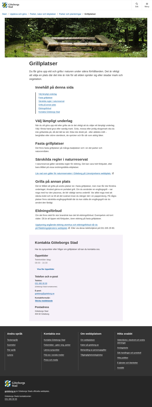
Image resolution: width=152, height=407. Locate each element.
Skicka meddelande (44, 301)
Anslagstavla (122, 348)
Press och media (51, 360)
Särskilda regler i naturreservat (51, 101)
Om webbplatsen (88, 340)
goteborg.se (10, 391)
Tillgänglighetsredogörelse (92, 355)
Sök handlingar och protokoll (129, 353)
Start (4, 14)
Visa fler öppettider (45, 269)
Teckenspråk (12, 340)
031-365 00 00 (41, 283)
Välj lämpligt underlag (48, 94)
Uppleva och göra (18, 14)
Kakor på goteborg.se (90, 345)
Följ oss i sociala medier (54, 355)
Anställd (120, 368)
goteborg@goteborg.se (44, 294)
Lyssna (10, 355)
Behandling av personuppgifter (93, 350)
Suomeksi (11, 345)
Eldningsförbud (45, 108)
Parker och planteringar (70, 14)
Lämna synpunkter (51, 350)
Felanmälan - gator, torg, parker (57, 345)
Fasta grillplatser (45, 98)
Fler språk (11, 350)
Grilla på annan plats (47, 105)
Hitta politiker (122, 358)
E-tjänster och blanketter (127, 363)
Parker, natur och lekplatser (43, 14)
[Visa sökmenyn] (137, 5)
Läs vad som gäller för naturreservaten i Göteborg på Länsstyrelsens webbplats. (73, 173)
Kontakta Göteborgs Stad (49, 112)
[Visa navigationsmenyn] (147, 5)
